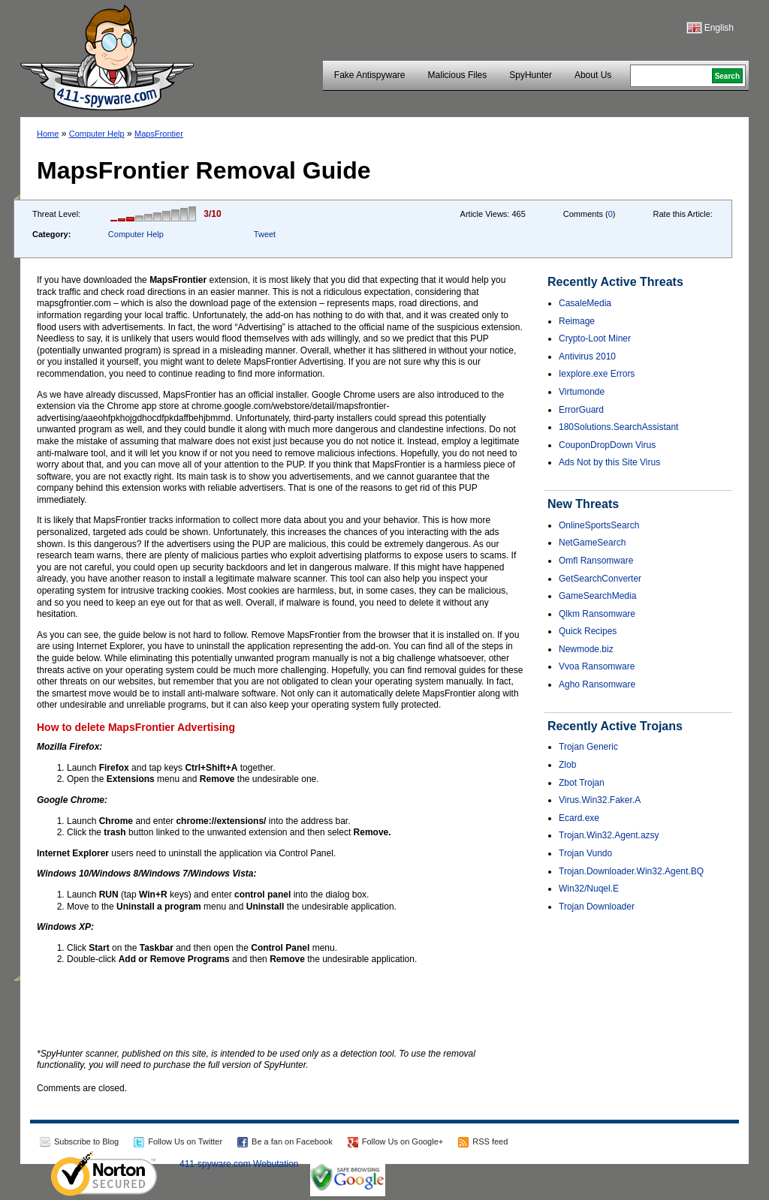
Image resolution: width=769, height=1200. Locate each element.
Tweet (265, 234)
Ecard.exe (579, 818)
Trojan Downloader (597, 906)
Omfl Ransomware (596, 560)
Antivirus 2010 (587, 356)
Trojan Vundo (585, 853)
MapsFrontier (158, 133)
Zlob (567, 764)
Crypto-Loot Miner (595, 338)
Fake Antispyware (370, 75)
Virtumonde (582, 391)
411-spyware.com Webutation (239, 1164)
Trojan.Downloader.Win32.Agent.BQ (631, 871)
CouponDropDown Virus (607, 445)
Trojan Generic (588, 746)
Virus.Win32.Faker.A (600, 800)
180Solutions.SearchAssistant (618, 427)
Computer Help (97, 133)
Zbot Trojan (582, 782)
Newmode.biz (586, 649)
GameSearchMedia (597, 596)
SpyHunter (530, 75)
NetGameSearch (592, 542)
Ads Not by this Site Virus (609, 462)
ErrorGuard (581, 410)
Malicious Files (457, 75)
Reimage (577, 321)
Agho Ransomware (597, 684)
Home (48, 133)
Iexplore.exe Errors (597, 373)
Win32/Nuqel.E (589, 888)
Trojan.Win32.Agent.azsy (609, 835)
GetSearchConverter (600, 578)
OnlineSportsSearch (599, 525)
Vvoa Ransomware (597, 666)
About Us (592, 75)
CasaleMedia (585, 303)
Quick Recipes (588, 631)
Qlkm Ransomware (597, 614)
